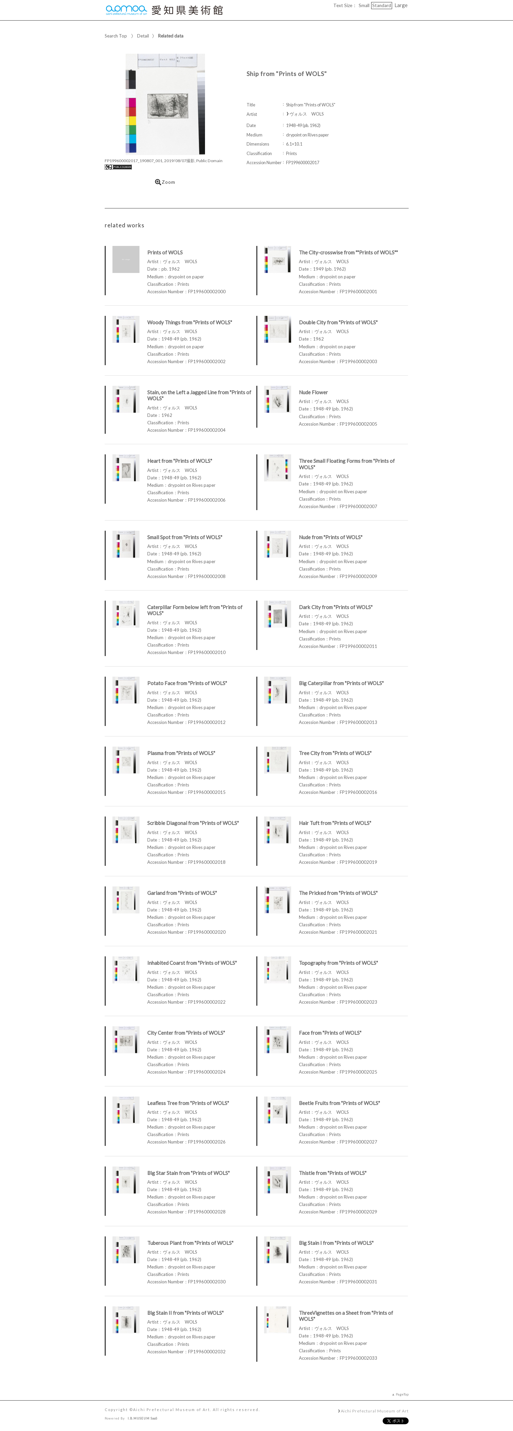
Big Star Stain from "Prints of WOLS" (188, 1173)
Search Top (116, 36)
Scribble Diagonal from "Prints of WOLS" (193, 823)
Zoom (165, 182)
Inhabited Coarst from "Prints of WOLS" (192, 963)
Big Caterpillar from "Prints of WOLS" (341, 683)
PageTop (402, 1394)
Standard (381, 5)
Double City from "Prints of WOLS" (338, 322)
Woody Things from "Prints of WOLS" (189, 322)
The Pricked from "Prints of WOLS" (338, 893)
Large (401, 5)
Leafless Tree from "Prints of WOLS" (188, 1103)
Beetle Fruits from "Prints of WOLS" (339, 1103)
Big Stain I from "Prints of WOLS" (336, 1243)
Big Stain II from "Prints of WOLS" (185, 1313)
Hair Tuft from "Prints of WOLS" (335, 823)
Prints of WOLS (165, 252)
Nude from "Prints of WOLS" (330, 537)
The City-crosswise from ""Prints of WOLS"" (348, 252)
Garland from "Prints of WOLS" (182, 893)
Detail (143, 36)
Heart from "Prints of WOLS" (179, 461)
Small (364, 5)
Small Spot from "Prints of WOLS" (184, 537)
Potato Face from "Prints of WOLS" (187, 683)
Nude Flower (313, 392)
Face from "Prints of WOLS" (330, 1033)
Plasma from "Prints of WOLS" (181, 753)
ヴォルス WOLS (306, 114)
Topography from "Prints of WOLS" (338, 963)
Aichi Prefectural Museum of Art (375, 1410)
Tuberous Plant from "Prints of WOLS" (190, 1243)
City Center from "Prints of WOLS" (186, 1033)
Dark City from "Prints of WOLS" (336, 607)
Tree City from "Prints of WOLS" (335, 753)
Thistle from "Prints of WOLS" (332, 1173)
